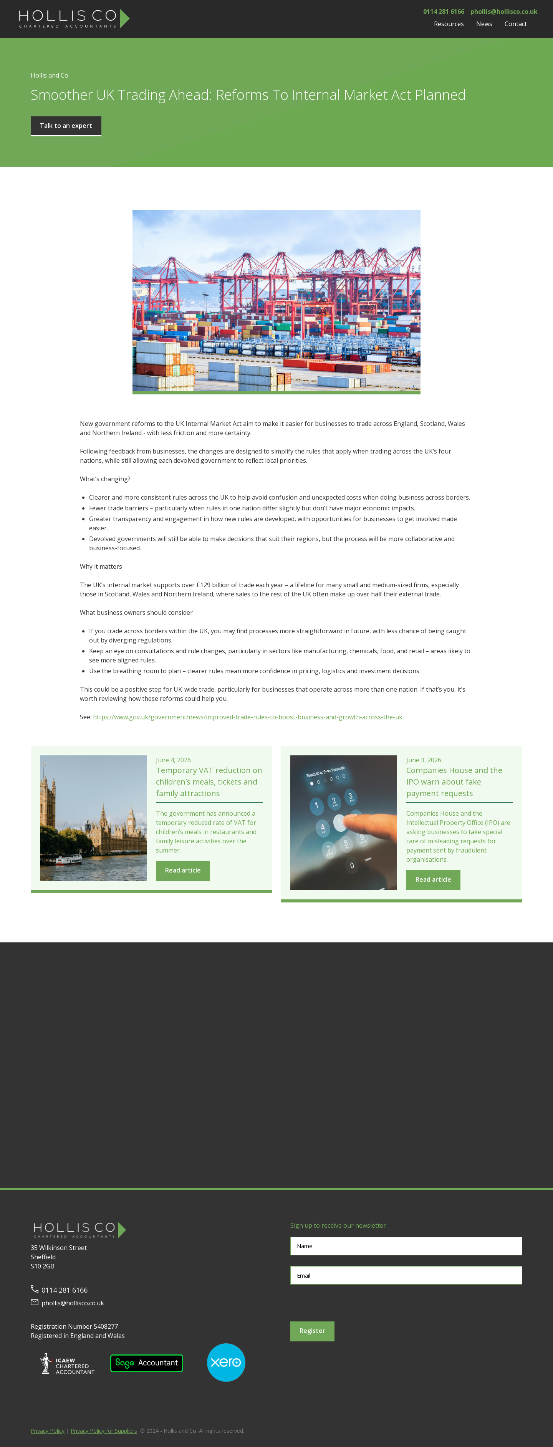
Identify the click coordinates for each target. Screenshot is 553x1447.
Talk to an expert (66, 125)
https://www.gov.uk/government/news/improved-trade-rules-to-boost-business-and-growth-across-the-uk (247, 717)
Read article (183, 870)
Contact (516, 24)
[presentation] (348, 1303)
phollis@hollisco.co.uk (72, 1303)
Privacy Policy (48, 1430)
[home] (73, 19)
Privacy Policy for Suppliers (104, 1430)
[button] (449, 23)
